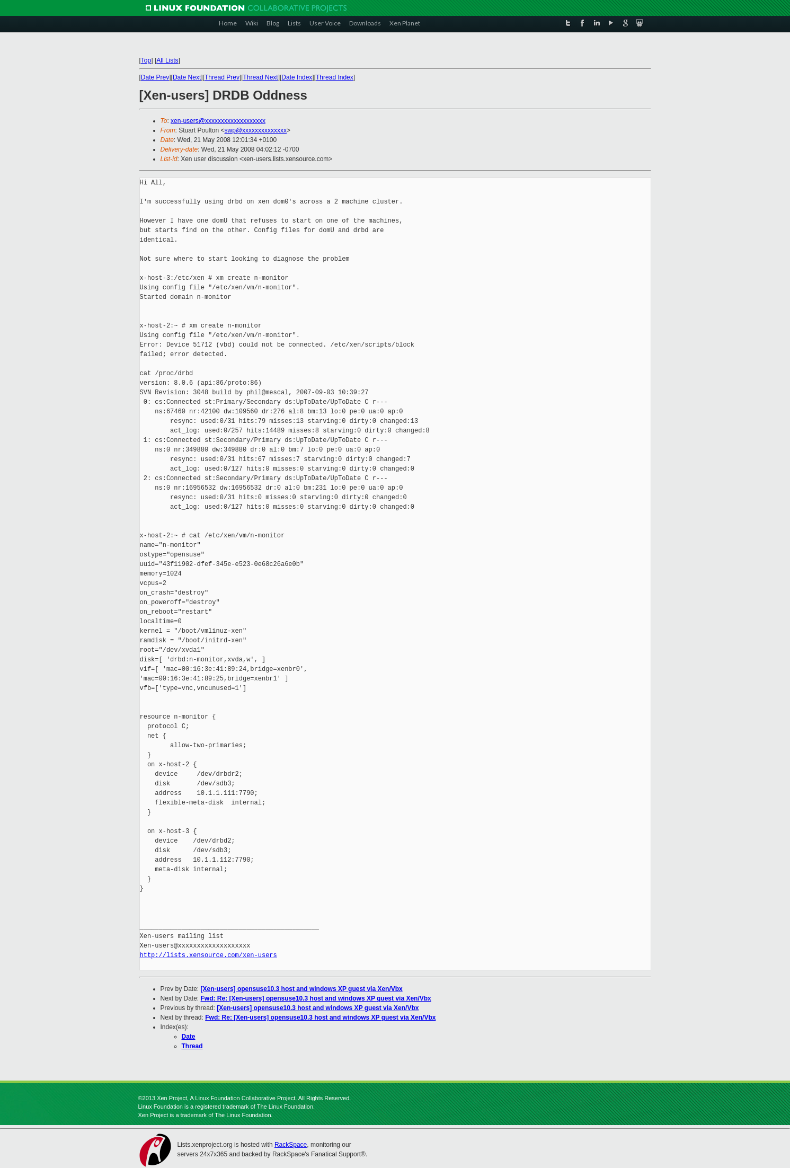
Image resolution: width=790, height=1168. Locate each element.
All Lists (167, 60)
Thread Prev (222, 77)
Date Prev (155, 77)
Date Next (187, 77)
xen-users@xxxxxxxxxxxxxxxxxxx (218, 121)
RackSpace (290, 1144)
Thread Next (260, 77)
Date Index (296, 77)
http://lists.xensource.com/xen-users (208, 955)
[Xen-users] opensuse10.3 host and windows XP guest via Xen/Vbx (302, 989)
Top (146, 60)
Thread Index (334, 77)
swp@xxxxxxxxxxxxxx (256, 130)
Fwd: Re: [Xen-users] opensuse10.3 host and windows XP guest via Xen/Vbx (316, 998)
